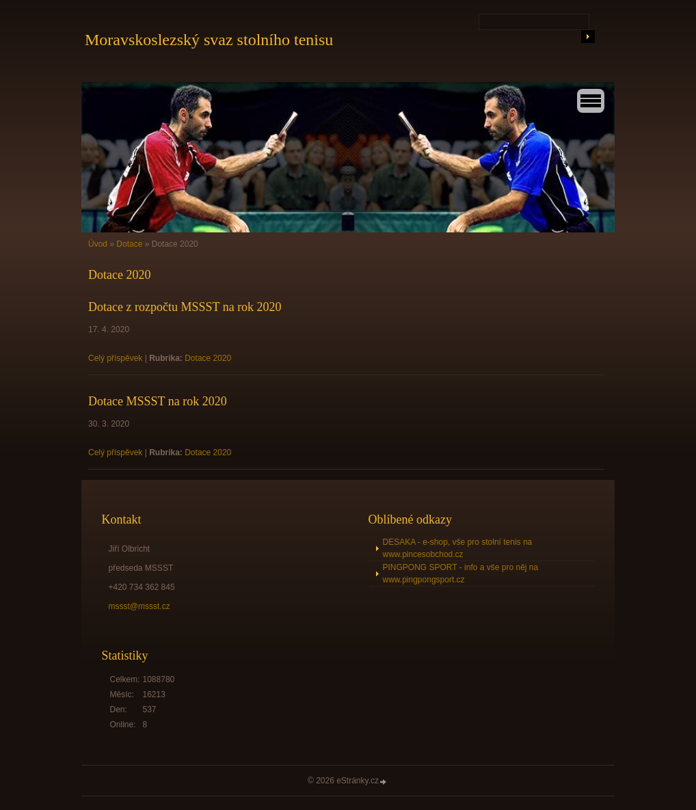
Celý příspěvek (115, 358)
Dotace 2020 (208, 358)
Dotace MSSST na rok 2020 (157, 401)
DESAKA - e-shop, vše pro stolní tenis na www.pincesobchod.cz (458, 548)
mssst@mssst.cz (139, 606)
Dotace (129, 244)
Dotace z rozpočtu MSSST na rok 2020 (185, 307)
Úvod (97, 244)
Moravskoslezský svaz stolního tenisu (209, 40)
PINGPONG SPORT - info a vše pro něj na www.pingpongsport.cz (461, 573)
